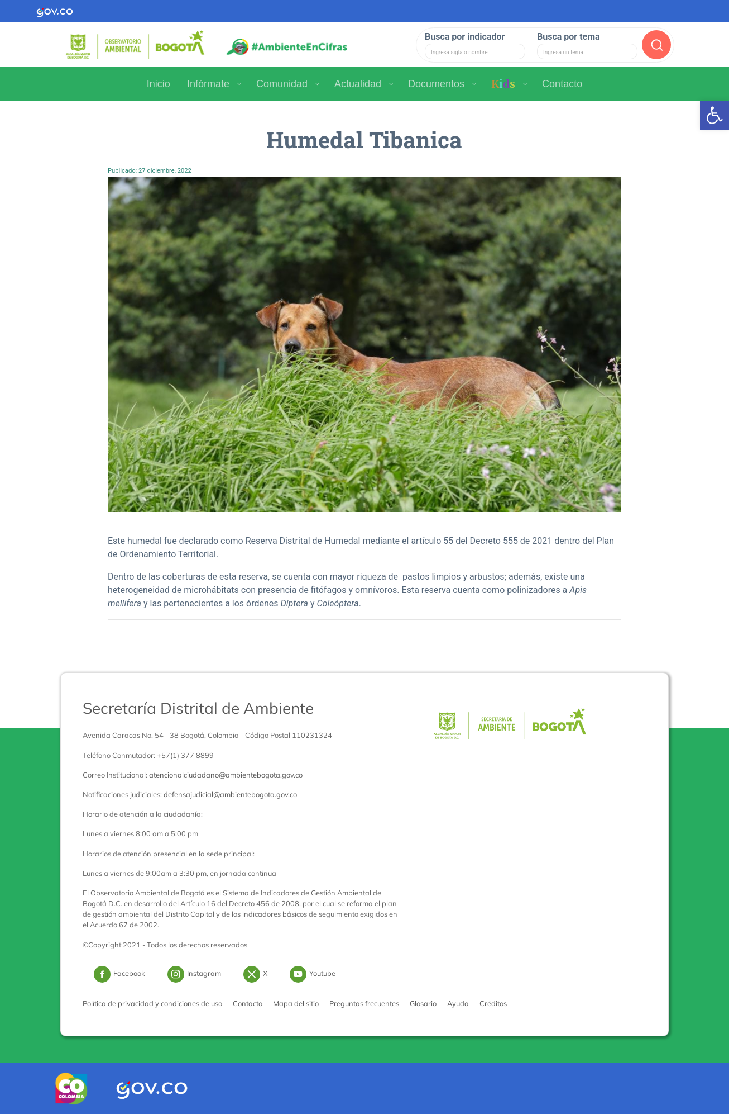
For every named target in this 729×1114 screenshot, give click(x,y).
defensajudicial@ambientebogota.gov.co (230, 794)
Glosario (423, 1003)
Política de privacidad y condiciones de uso (152, 1003)
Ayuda (458, 1003)
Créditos (493, 1003)
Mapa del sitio (296, 1003)
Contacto (247, 1003)
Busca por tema (568, 36)
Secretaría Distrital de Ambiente (198, 708)
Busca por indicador (465, 36)
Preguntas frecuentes (364, 1003)
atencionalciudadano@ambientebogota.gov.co (226, 774)
